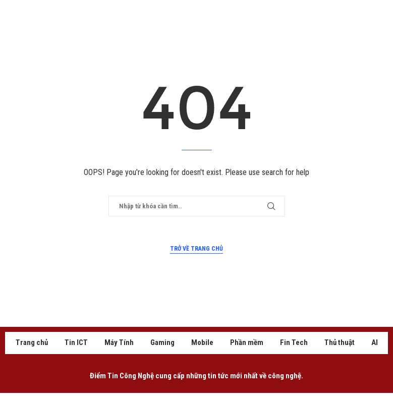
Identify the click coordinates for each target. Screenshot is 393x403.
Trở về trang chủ (196, 248)
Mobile (202, 342)
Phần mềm (246, 342)
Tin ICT (76, 342)
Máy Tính (119, 342)
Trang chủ (32, 342)
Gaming (162, 342)
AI (374, 342)
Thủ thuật (339, 342)
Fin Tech (294, 342)
